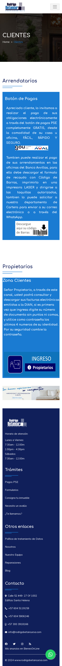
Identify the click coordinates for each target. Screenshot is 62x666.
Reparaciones (13, 562)
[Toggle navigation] (55, 6)
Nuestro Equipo (14, 554)
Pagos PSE (11, 482)
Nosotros (10, 546)
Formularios (11, 489)
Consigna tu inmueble (17, 497)
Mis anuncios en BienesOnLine (22, 648)
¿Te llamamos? (13, 513)
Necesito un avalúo (16, 505)
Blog (7, 570)
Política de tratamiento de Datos (24, 538)
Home (6, 41)
